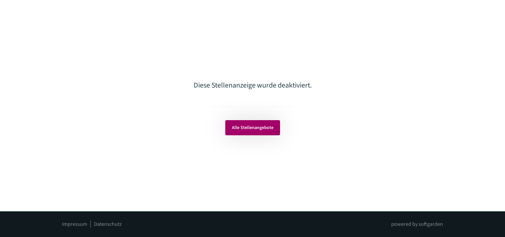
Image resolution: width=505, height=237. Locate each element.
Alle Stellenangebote (252, 127)
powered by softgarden (417, 224)
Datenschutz (108, 224)
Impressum (74, 224)
